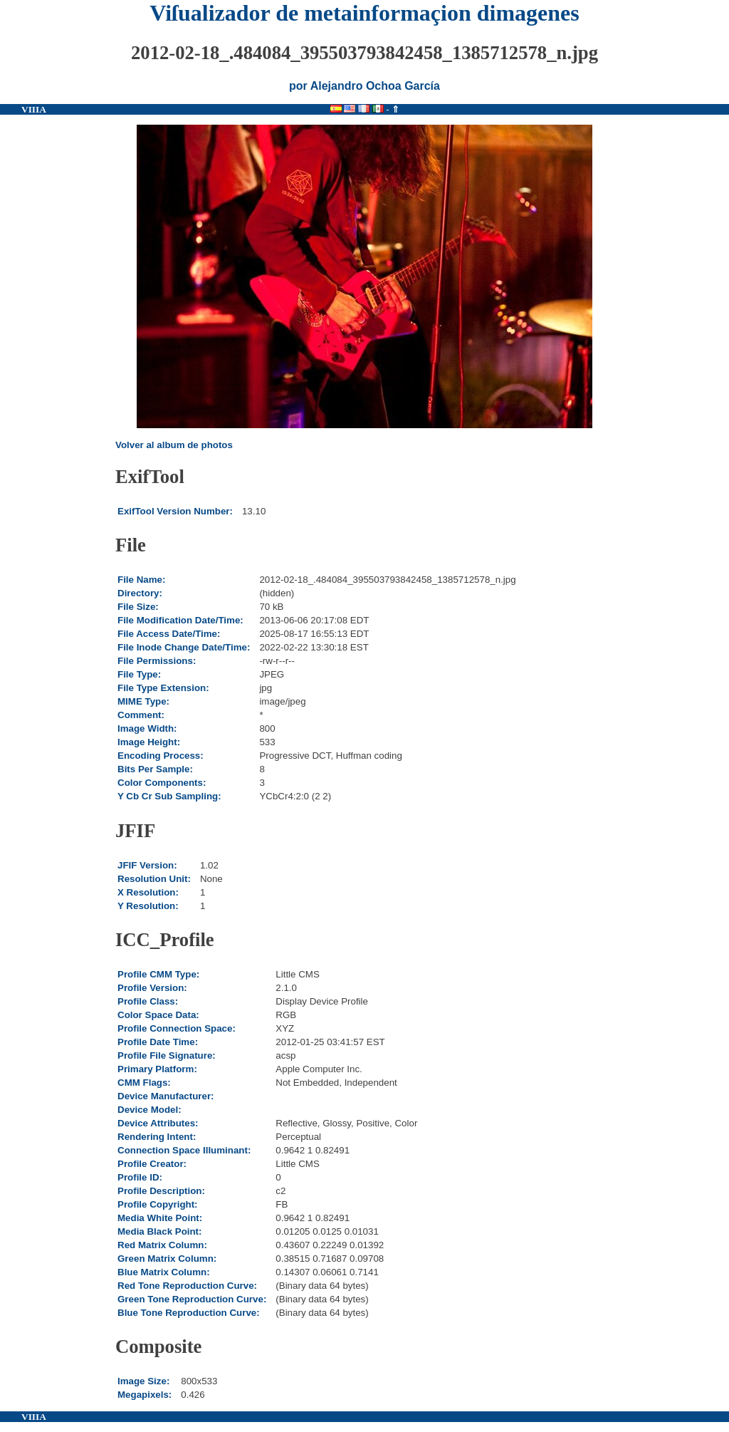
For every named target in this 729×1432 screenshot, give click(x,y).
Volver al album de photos (174, 445)
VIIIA (33, 109)
